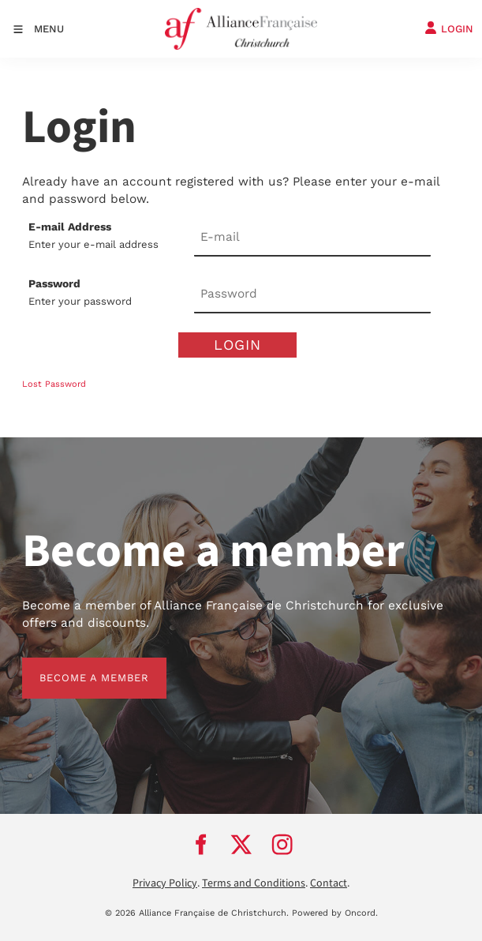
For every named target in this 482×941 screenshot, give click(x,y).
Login (237, 344)
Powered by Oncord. (335, 913)
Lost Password (54, 384)
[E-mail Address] (312, 238)
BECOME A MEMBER (77, 666)
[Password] (312, 294)
